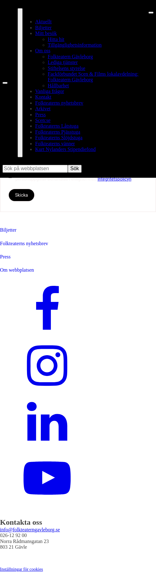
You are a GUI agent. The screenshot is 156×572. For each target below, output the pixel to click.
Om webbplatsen (17, 270)
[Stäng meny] (150, 13)
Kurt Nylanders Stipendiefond (65, 149)
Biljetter (43, 27)
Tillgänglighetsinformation (75, 45)
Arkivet (43, 108)
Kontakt (43, 97)
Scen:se (43, 120)
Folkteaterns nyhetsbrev (59, 103)
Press (40, 114)
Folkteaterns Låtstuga (56, 126)
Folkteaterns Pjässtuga (57, 132)
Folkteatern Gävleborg (70, 56)
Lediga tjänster (63, 62)
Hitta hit (56, 39)
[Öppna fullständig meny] (20, 82)
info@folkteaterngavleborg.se (30, 529)
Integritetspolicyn (115, 179)
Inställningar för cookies (21, 569)
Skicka (21, 195)
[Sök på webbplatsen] (5, 83)
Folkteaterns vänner (55, 143)
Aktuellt (43, 21)
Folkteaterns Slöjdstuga (59, 137)
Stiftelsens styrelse (66, 68)
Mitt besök (46, 33)
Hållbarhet (58, 85)
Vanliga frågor (49, 91)
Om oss (42, 50)
